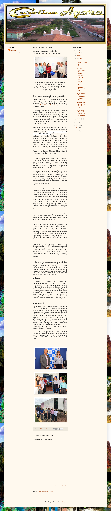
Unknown (13, 50)
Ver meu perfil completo (14, 53)
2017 (77, 122)
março (79, 55)
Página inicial (50, 487)
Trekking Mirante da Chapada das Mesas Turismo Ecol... (82, 81)
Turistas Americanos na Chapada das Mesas (82, 63)
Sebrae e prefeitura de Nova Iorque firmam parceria (81, 72)
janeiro (79, 119)
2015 (77, 128)
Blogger (64, 502)
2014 (77, 130)
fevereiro (79, 58)
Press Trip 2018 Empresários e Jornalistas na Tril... (81, 105)
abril (78, 53)
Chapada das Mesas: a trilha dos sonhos (81, 89)
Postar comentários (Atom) (45, 491)
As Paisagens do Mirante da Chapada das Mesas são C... (81, 113)
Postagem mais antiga (61, 486)
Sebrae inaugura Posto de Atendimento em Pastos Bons (81, 97)
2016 (77, 125)
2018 (77, 50)
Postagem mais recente (39, 486)
